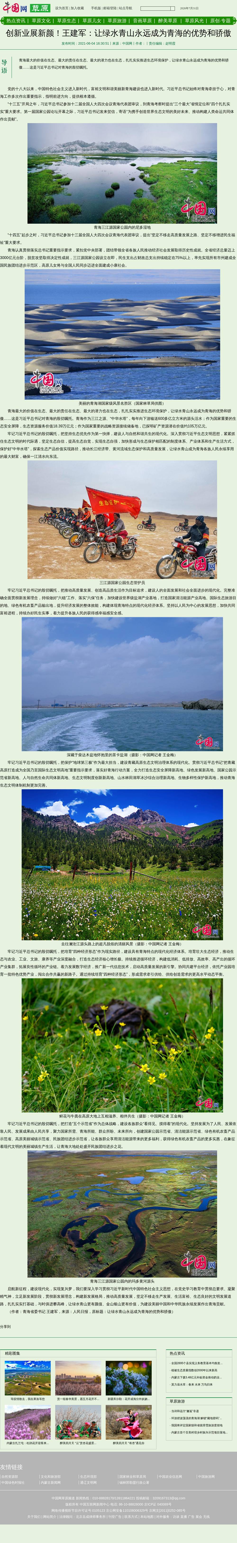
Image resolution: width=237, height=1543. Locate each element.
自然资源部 (9, 1476)
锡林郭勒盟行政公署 (134, 1482)
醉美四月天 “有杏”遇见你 (128, 1443)
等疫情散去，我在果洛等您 (28, 1399)
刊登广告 (115, 1517)
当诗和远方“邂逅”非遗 (185, 1411)
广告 (191, 1517)
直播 (183, 1517)
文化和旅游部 (51, 1476)
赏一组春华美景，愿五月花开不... (78, 1399)
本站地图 (147, 1517)
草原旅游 (117, 20)
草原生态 (66, 20)
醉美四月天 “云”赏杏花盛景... (78, 1443)
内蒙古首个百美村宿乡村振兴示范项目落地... (199, 1432)
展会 (199, 1517)
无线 (206, 1517)
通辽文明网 (88, 1482)
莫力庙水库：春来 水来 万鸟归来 (192, 1384)
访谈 (176, 1517)
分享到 (5, 1327)
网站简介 (49, 1517)
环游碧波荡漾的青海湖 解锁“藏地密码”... (196, 1418)
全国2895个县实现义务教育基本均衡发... (197, 1363)
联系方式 (131, 1517)
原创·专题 (220, 20)
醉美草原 (167, 20)
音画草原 (142, 20)
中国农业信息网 (170, 1476)
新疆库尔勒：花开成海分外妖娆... (129, 1399)
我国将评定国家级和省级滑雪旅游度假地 (197, 1425)
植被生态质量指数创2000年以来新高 (194, 1370)
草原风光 (194, 20)
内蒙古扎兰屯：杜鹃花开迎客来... (28, 1443)
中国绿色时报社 (13, 1482)
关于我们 (34, 1517)
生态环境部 (88, 1476)
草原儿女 (91, 20)
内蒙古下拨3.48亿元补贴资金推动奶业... (196, 1377)
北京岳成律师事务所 (91, 1517)
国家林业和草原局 (132, 1476)
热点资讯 (15, 20)
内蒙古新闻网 (51, 1482)
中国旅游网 (206, 1476)
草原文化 (41, 20)
